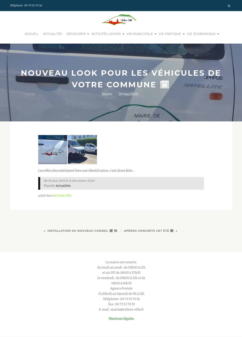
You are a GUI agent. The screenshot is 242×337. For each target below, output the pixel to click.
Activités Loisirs (106, 34)
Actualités (52, 34)
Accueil (32, 34)
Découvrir (76, 34)
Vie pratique (170, 34)
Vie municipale (140, 34)
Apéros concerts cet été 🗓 (149, 230)
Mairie (107, 94)
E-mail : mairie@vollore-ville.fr (121, 309)
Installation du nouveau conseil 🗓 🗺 (82, 230)
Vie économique (201, 34)
